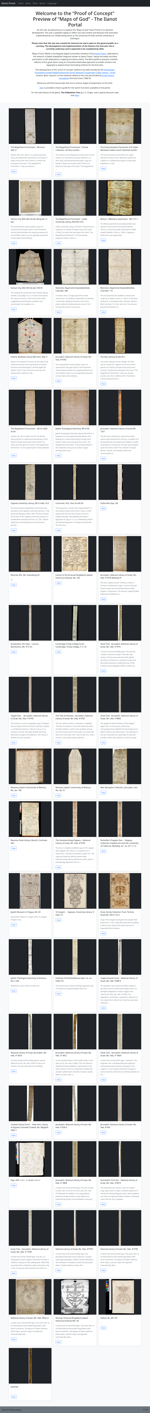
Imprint (5, 1409)
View (13, 171)
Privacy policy (15, 1409)
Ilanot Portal (8, 3)
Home (21, 3)
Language (51, 3)
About (28, 3)
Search (42, 3)
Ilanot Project (100, 53)
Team (35, 3)
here (77, 95)
